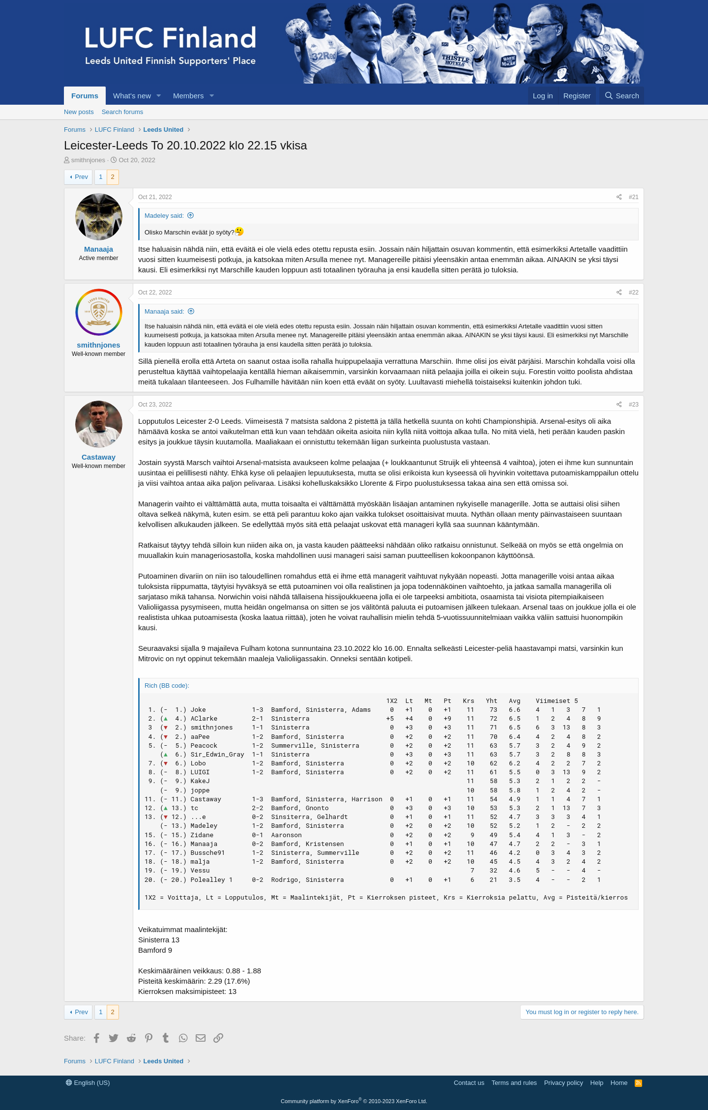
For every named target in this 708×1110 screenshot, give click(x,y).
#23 (634, 404)
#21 (634, 197)
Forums (84, 95)
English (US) (88, 1082)
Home (619, 1082)
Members (188, 95)
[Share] (619, 197)
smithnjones (88, 160)
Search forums (123, 112)
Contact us (469, 1082)
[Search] (621, 96)
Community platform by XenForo (354, 1101)
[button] (159, 96)
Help (597, 1082)
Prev (81, 176)
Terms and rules (514, 1082)
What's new (132, 95)
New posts (79, 112)
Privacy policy (563, 1082)
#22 (634, 292)
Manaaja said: (164, 311)
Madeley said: (164, 215)
